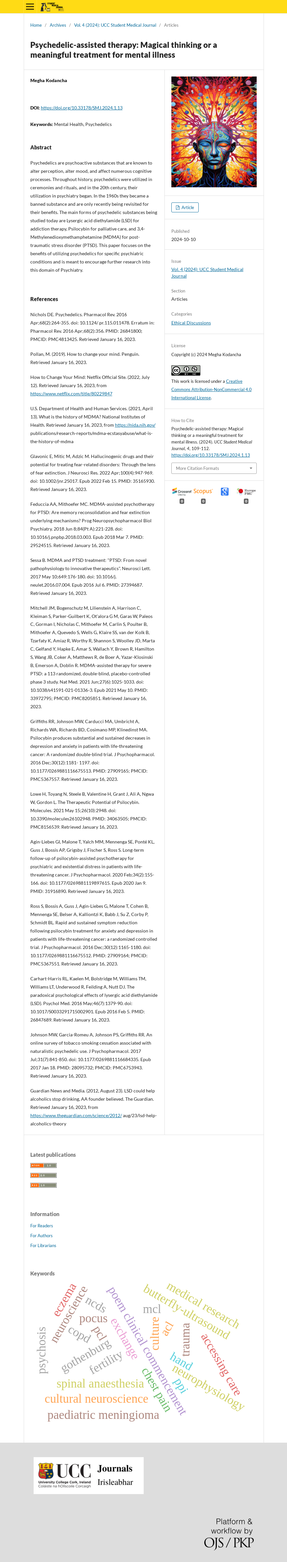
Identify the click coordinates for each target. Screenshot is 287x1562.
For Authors (41, 1235)
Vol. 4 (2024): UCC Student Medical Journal (115, 25)
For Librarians (43, 1245)
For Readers (41, 1225)
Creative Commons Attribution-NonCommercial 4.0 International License (211, 389)
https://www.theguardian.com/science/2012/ (76, 1115)
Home (36, 25)
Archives (58, 25)
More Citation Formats (197, 468)
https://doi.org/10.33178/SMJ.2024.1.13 (82, 107)
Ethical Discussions (191, 322)
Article (187, 207)
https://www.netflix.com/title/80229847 (71, 393)
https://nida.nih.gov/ (135, 425)
